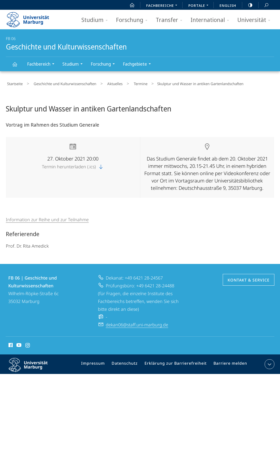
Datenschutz (129, 363)
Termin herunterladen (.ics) (73, 164)
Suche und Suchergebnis (264, 5)
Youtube (18, 344)
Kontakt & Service (249, 278)
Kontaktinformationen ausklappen (269, 362)
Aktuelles (104, 82)
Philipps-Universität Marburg (32, 366)
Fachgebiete (138, 64)
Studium (96, 20)
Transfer (170, 20)
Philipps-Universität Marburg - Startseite (32, 18)
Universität (255, 20)
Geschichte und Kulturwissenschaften (17, 66)
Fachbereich (42, 64)
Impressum (99, 363)
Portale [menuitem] (199, 6)
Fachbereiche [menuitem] (163, 6)
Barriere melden (228, 363)
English (228, 5)
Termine (125, 82)
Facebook (10, 344)
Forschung (133, 20)
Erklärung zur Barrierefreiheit (177, 363)
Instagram (28, 344)
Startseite (13, 82)
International (211, 20)
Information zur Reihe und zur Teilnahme (47, 217)
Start (129, 5)
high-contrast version (247, 5)
